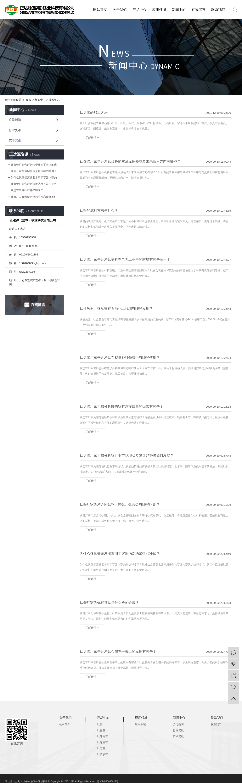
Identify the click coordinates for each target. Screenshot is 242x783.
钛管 (100, 724)
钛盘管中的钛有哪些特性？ (27, 190)
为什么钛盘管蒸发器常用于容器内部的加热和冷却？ (36, 177)
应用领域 (159, 10)
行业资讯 (15, 130)
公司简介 (64, 724)
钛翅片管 (102, 736)
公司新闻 (15, 119)
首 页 (28, 99)
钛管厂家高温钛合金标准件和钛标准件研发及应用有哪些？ (36, 196)
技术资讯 (54, 99)
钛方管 (101, 748)
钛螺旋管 (102, 742)
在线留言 (198, 10)
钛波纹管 (102, 754)
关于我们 (120, 10)
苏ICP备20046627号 (107, 781)
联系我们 (218, 10)
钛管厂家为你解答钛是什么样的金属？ (34, 171)
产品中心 (139, 10)
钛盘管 (101, 730)
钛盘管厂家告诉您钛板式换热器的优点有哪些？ (36, 183)
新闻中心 (179, 10)
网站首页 (100, 10)
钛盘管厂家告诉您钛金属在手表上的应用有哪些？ (36, 164)
